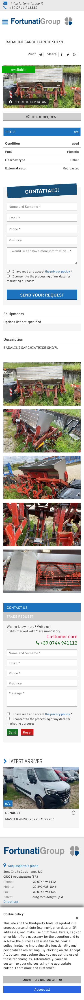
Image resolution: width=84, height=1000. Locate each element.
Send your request (42, 295)
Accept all (42, 989)
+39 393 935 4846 (43, 886)
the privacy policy (57, 271)
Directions (11, 901)
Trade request (42, 116)
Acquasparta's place (23, 865)
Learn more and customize (42, 979)
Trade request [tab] (20, 616)
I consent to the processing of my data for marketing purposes (38, 278)
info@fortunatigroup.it (27, 3)
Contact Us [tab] (17, 607)
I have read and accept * (42, 271)
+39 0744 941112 (23, 7)
